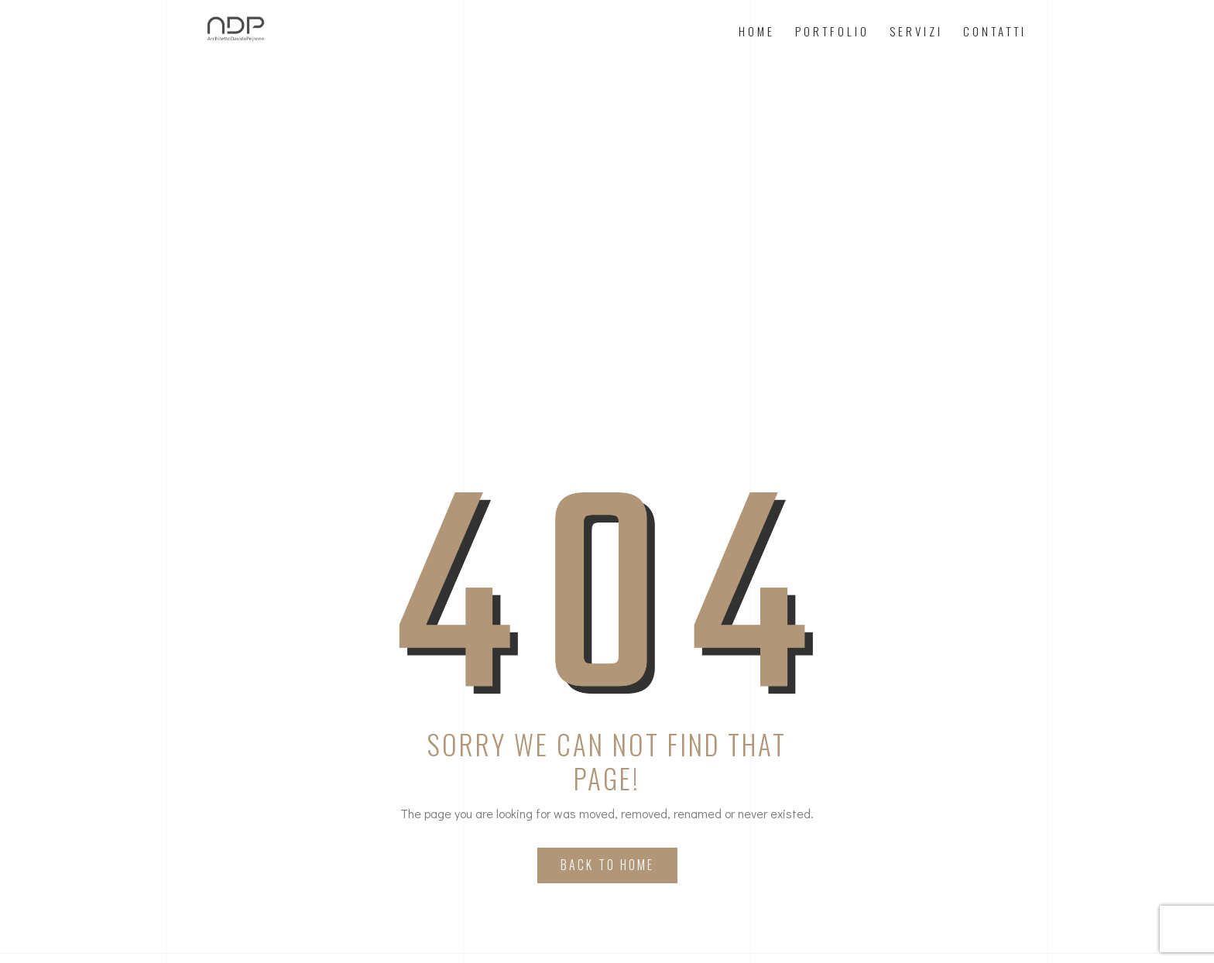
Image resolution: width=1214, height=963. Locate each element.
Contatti (995, 30)
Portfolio (832, 30)
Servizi (916, 30)
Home (757, 30)
